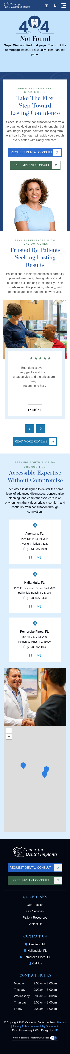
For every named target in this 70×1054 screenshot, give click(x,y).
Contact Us (35, 924)
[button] (44, 774)
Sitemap (61, 1022)
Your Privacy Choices (40, 1038)
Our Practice (35, 904)
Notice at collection (21, 1038)
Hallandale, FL (34, 582)
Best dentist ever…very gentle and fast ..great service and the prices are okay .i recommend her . (34, 376)
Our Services (34, 911)
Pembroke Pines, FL (34, 631)
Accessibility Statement (44, 1026)
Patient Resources (35, 917)
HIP (56, 1030)
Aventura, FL (34, 533)
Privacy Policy (21, 1026)
